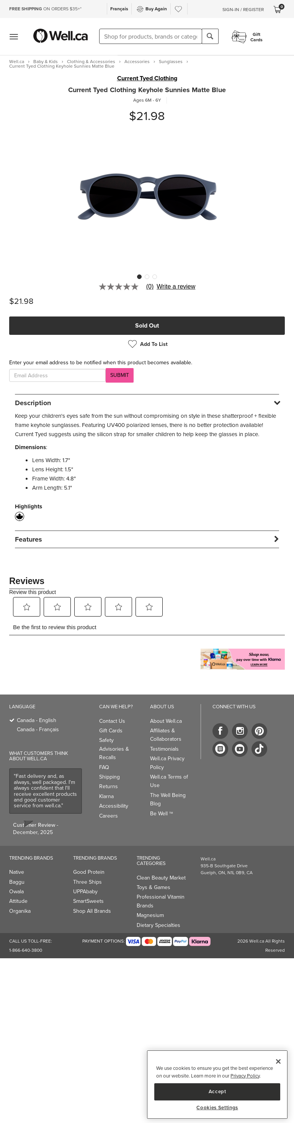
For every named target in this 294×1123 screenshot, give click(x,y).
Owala (16, 892)
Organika (20, 911)
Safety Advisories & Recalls (114, 748)
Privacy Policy (245, 1075)
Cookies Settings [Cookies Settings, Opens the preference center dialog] (217, 1107)
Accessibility (113, 806)
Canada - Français (38, 729)
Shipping (109, 777)
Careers (108, 816)
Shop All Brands (92, 911)
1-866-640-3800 (25, 950)
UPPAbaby (85, 892)
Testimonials (164, 749)
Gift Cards (110, 731)
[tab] (147, 402)
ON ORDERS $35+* (45, 8)
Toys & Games (153, 887)
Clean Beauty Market (161, 878)
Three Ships (87, 882)
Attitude (18, 901)
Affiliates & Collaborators (165, 735)
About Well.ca (166, 721)
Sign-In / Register (243, 9)
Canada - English (36, 720)
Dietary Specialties (158, 925)
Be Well (161, 814)
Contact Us (112, 721)
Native (16, 872)
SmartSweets (88, 901)
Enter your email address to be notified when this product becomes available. (100, 363)
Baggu (16, 882)
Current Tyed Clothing (147, 78)
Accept (217, 1091)
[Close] (278, 1061)
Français (119, 8)
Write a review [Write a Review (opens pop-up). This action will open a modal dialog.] (176, 287)
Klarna (106, 796)
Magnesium (150, 915)
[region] (217, 1084)
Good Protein (89, 872)
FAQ (104, 767)
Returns (108, 786)
